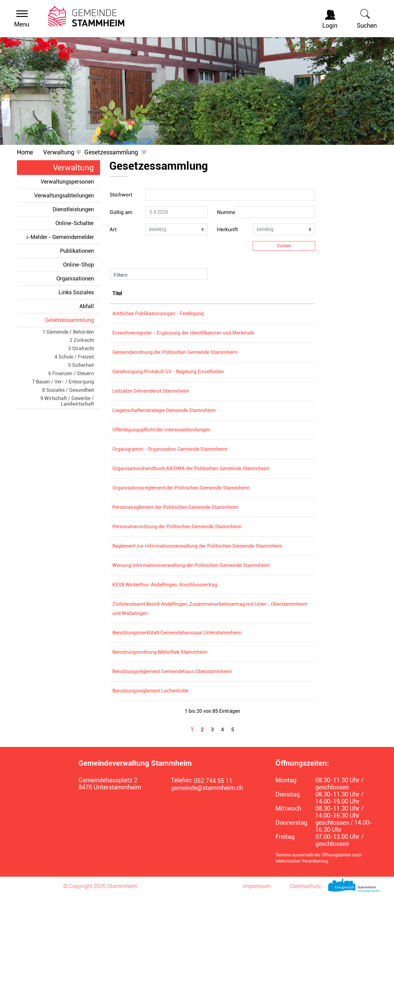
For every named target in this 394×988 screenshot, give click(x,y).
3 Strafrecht (81, 348)
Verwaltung (73, 167)
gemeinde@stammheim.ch (207, 880)
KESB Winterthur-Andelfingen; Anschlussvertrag (195, 658)
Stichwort (121, 195)
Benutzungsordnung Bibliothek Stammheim (190, 744)
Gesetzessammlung (72, 319)
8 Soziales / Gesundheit (68, 390)
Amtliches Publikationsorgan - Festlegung (189, 313)
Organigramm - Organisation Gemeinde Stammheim (200, 467)
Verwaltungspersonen (67, 181)
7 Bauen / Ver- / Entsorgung (63, 382)
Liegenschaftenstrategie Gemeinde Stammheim (195, 429)
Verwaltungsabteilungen (64, 195)
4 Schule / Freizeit (74, 357)
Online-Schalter (74, 223)
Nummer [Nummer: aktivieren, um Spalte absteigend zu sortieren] (121, 293)
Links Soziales (76, 292)
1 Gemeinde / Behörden (68, 332)
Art (113, 229)
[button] (58, 152)
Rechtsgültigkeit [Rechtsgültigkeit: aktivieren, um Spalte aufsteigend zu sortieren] (284, 293)
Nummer (227, 212)
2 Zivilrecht (82, 340)
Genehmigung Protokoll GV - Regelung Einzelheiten (199, 390)
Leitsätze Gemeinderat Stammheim (181, 409)
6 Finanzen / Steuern (71, 373)
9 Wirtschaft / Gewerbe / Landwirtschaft (67, 401)
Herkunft (227, 229)
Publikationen (77, 251)
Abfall (86, 306)
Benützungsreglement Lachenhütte (181, 783)
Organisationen (75, 278)
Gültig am (121, 212)
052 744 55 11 (213, 873)
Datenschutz (305, 978)
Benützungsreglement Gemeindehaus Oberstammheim (203, 764)
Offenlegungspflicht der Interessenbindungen (192, 448)
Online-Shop (78, 264)
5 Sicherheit (81, 365)
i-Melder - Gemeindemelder (60, 237)
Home (25, 152)
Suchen (284, 245)
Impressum (257, 978)
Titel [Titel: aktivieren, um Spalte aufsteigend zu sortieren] (148, 293)
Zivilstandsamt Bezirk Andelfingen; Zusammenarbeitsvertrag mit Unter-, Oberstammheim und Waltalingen (202, 687)
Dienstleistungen (73, 209)
